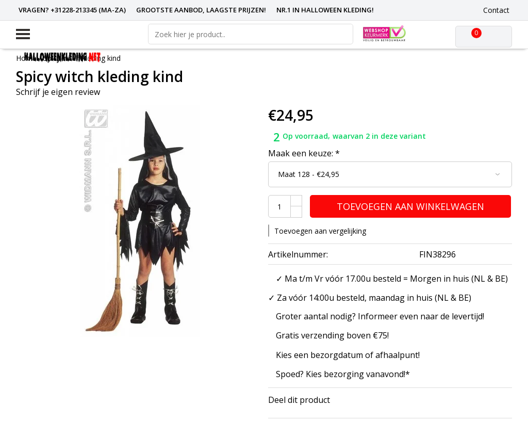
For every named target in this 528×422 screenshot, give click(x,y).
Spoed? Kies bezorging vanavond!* (343, 374)
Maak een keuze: (304, 153)
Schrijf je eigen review (58, 92)
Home (26, 58)
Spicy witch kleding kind (82, 58)
